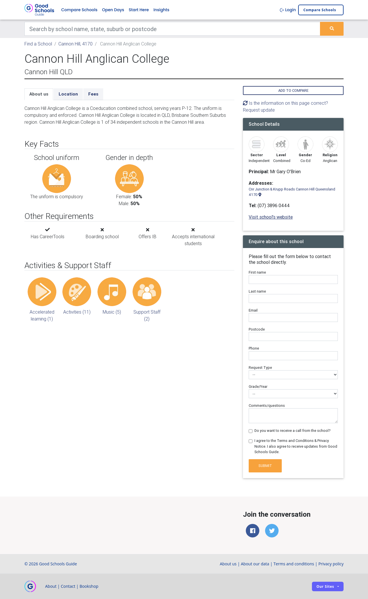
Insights (161, 10)
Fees (93, 94)
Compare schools (319, 9)
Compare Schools (79, 10)
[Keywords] (172, 29)
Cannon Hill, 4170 (75, 44)
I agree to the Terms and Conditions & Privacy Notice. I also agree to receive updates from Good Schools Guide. (295, 446)
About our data (255, 563)
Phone (254, 348)
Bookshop (89, 586)
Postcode (257, 329)
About (50, 586)
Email (253, 310)
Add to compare (293, 90)
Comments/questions (267, 405)
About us (38, 94)
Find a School (38, 44)
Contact (68, 586)
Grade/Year (258, 386)
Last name (257, 291)
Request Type (260, 367)
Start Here (139, 10)
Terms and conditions (293, 563)
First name (257, 272)
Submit (265, 465)
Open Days (113, 10)
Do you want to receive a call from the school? (292, 430)
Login (287, 10)
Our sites (325, 586)
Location (68, 94)
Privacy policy (331, 563)
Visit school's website (271, 217)
